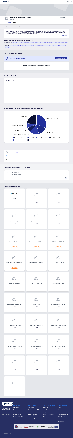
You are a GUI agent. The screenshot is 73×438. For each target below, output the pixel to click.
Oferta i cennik (31, 407)
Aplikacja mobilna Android (48, 416)
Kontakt (60, 409)
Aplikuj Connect (61, 416)
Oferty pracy (16, 407)
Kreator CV (45, 407)
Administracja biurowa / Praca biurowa (43, 45)
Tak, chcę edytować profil (63, 18)
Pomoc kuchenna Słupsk (17, 42)
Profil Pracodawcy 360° (33, 409)
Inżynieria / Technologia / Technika (59, 45)
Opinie (14, 22)
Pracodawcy (11, 26)
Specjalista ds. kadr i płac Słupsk (61, 42)
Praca (9, 22)
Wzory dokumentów (47, 412)
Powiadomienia (16, 419)
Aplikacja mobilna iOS (47, 419)
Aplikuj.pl (5, 26)
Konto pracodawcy (32, 412)
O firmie (59, 407)
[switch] (61, 58)
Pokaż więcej (64, 35)
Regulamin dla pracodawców (34, 418)
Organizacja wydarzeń (63, 414)
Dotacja (59, 419)
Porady (14, 412)
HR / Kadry (7, 47)
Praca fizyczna (31, 45)
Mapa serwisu (61, 421)
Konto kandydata (17, 414)
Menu (69, 1)
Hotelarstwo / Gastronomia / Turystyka (18, 45)
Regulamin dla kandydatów (19, 416)
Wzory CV (45, 409)
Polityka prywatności (62, 412)
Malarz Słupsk (26, 42)
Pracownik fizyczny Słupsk (48, 42)
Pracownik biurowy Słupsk (36, 42)
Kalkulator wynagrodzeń (48, 414)
